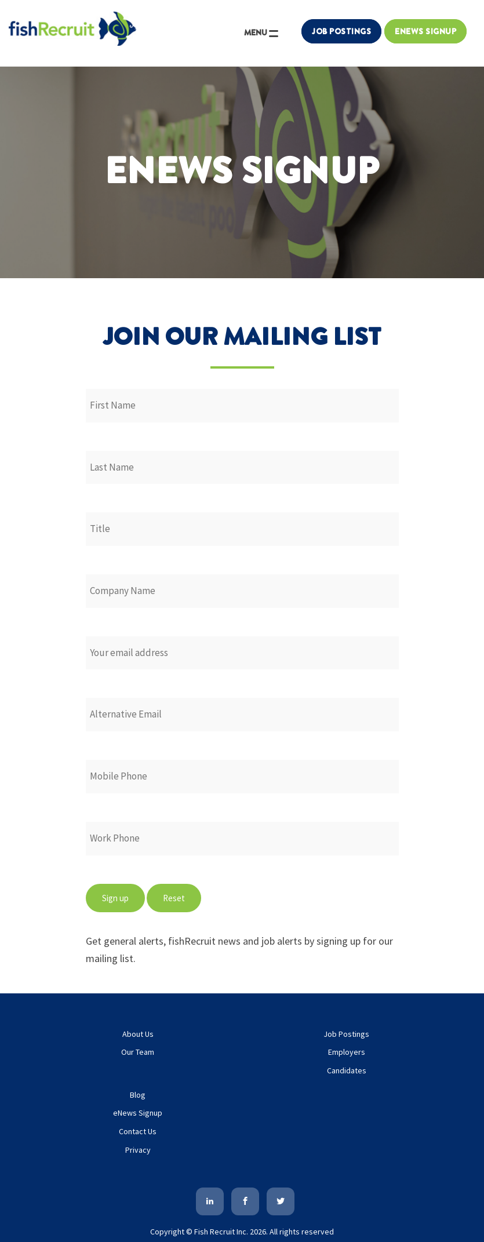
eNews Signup (137, 1113)
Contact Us (138, 1131)
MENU (262, 35)
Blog (137, 1095)
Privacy (138, 1150)
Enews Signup (425, 31)
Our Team (137, 1052)
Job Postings (341, 31)
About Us (138, 1034)
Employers (346, 1052)
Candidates (346, 1070)
